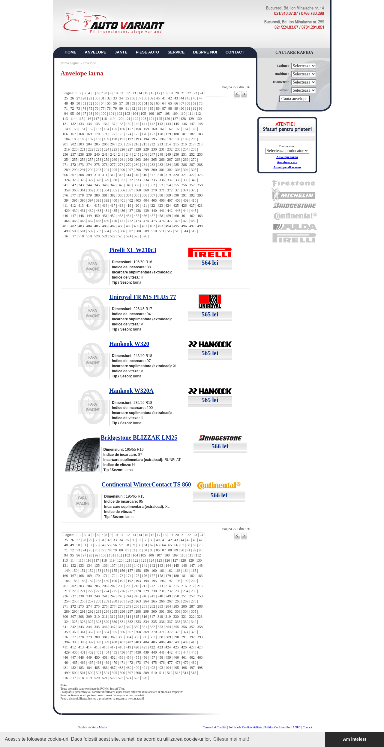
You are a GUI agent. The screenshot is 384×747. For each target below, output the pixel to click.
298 (138, 170)
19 (170, 93)
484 (89, 226)
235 (193, 149)
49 (72, 103)
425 (176, 205)
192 (130, 139)
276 (105, 165)
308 (81, 175)
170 (97, 134)
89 (176, 108)
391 (184, 195)
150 (74, 129)
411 (65, 205)
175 (136, 134)
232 (169, 149)
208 (120, 144)
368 (138, 190)
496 (184, 226)
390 (176, 195)
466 (83, 221)
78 (109, 108)
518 (81, 236)
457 (152, 216)
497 (192, 226)
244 (128, 154)
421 (144, 205)
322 (192, 175)
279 (128, 165)
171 (105, 134)
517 (73, 236)
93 (200, 108)
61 (145, 103)
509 (146, 231)
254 (67, 159)
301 (162, 170)
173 (120, 134)
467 (90, 221)
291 (83, 170)
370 (154, 190)
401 (122, 200)
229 (146, 149)
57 (121, 103)
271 (65, 165)
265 (154, 159)
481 (65, 226)
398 (98, 200)
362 (90, 190)
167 (73, 134)
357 (192, 185)
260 (114, 159)
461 (184, 216)
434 (106, 211)
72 (72, 108)
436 (122, 211)
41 (164, 98)
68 (188, 103)
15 (146, 93)
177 (152, 134)
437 (130, 211)
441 (162, 211)
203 (81, 144)
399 (106, 200)
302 (169, 170)
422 (152, 205)
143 (160, 124)
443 (178, 211)
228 (138, 149)
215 (176, 144)
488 (120, 226)
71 (66, 108)
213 (160, 144)
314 (128, 175)
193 (138, 139)
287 (192, 165)
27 (78, 98)
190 (114, 139)
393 (199, 195)
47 (200, 98)
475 (154, 221)
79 (115, 108)
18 (164, 93)
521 (105, 236)
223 (98, 149)
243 (120, 154)
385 (136, 195)
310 (97, 175)
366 (122, 190)
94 (66, 113)
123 (143, 119)
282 (152, 165)
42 (170, 98)
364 (106, 190)
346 (105, 185)
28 (84, 98)
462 (192, 216)
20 (177, 93)
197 (169, 139)
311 (105, 175)
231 (162, 149)
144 (168, 124)
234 (185, 149)
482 (73, 226)
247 (152, 154)
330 (114, 180)
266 (162, 159)
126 (167, 119)
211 (144, 144)
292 (90, 170)
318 (160, 175)
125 (159, 119)
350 (136, 185)
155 (114, 129)
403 (138, 200)
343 (81, 185)
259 (106, 159)
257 (90, 159)
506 (122, 231)
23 (195, 93)
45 (188, 98)
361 (83, 190)
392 (192, 195)
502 (90, 231)
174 (128, 134)
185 (74, 139)
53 (96, 103)
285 (176, 165)
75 (90, 108)
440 (154, 211)
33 (115, 98)
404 (146, 200)
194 (146, 139)
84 (145, 108)
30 (96, 98)
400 (114, 200)
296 (122, 170)
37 (139, 98)
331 (122, 180)
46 (194, 98)
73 (78, 108)
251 (184, 154)
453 (120, 216)
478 (178, 221)
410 (193, 200)
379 (89, 195)
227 (130, 149)
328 (98, 180)
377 (73, 195)
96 (78, 113)
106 (151, 113)
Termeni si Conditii (214, 727)
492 (152, 226)
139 (128, 124)
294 (106, 170)
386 (144, 195)
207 (113, 144)
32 (109, 98)
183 (199, 134)
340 (193, 180)
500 (74, 231)
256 (83, 159)
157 (130, 129)
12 (128, 93)
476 (162, 221)
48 (66, 103)
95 (72, 113)
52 (90, 103)
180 (176, 134)
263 (138, 159)
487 (113, 226)
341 (65, 185)
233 (178, 149)
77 (102, 108)
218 (199, 144)
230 (154, 149)
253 (199, 154)
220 (74, 149)
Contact (307, 727)
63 (158, 103)
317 (152, 175)
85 (152, 108)
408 (178, 200)
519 (89, 236)
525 (136, 236)
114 (73, 119)
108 (167, 113)
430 (74, 211)
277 (113, 165)
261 (122, 159)
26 (72, 98)
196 (162, 139)
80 (121, 108)
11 (122, 93)
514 (185, 231)
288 (199, 165)
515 (193, 231)
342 (73, 185)
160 (154, 129)
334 (146, 180)
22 (189, 93)
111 (190, 113)
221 (83, 149)
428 (199, 205)
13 (134, 93)
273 (81, 165)
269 (185, 159)
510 (154, 231)
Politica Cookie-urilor (277, 727)
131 (65, 124)
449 (89, 216)
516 (65, 236)
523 (120, 236)
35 (127, 98)
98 (90, 113)
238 (81, 154)
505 (114, 231)
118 (104, 119)
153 (98, 129)
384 (128, 195)
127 (175, 119)
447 (73, 216)
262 (130, 159)
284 (168, 165)
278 (120, 165)
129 (191, 119)
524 (128, 236)
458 (160, 216)
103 (127, 113)
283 (160, 165)
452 (113, 216)
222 (90, 149)
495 (176, 226)
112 (198, 113)
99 (96, 113)
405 (154, 200)
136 (105, 124)
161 (162, 129)
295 (114, 170)
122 (135, 119)
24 (201, 93)
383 (120, 195)
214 (168, 144)
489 (128, 226)
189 (106, 139)
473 (138, 221)
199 (185, 139)
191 (122, 139)
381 (105, 195)
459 (168, 216)
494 (168, 226)
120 (119, 119)
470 (114, 221)
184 (67, 139)
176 (144, 134)
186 (83, 139)
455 (136, 216)
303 (178, 170)
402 (130, 200)
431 (83, 211)
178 (160, 134)
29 (90, 98)
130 (199, 119)
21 (183, 93)
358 (199, 185)
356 (184, 185)
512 (169, 231)
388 (160, 195)
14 (140, 93)
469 (106, 221)
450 (97, 216)
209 (128, 144)
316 (144, 175)
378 (81, 195)
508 (138, 231)
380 (97, 195)
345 (97, 185)
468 (98, 221)
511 (162, 231)
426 (184, 205)
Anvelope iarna (287, 157)
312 (113, 175)
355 (176, 185)
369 (146, 190)
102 (119, 113)
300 (154, 170)
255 (74, 159)
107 (159, 113)
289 (67, 170)
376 (65, 195)
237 (73, 154)
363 (98, 190)
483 (81, 226)
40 (158, 98)
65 (170, 103)
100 (103, 113)
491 (144, 226)
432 (90, 211)
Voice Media (99, 727)
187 (90, 139)
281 (144, 165)
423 (160, 205)
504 (106, 231)
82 (133, 108)
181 (184, 134)
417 (113, 205)
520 (97, 236)
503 (98, 231)
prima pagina (70, 63)
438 (138, 211)
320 (176, 175)
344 (89, 185)
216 (184, 144)
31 (102, 98)
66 (176, 103)
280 (136, 165)
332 (130, 180)
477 (169, 221)
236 (65, 154)
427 (192, 205)
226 (122, 149)
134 (89, 124)
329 (106, 180)
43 (176, 98)
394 (67, 200)
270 (193, 159)
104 (135, 113)
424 (168, 205)
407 (169, 200)
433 (98, 211)
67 (182, 103)
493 (160, 226)
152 (90, 129)
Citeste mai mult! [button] (231, 739)
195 (154, 139)
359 (67, 190)
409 (185, 200)
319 (168, 175)
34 (121, 98)
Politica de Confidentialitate (245, 727)
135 (97, 124)
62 (152, 103)
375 (193, 190)
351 (144, 185)
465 (74, 221)
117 (96, 119)
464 (67, 221)
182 (192, 134)
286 (184, 165)
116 (88, 119)
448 (81, 216)
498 (199, 226)
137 (113, 124)
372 (169, 190)
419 (128, 205)
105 (143, 113)
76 (96, 108)
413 (81, 205)
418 (120, 205)
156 (122, 129)
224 (106, 149)
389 (168, 195)
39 (152, 98)
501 (83, 231)
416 (104, 205)
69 (194, 103)
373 (178, 190)
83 (139, 108)
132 (73, 124)
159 (146, 129)
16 (152, 93)
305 (193, 170)
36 (133, 98)
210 (136, 144)
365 (114, 190)
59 (133, 103)
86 (158, 108)
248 (160, 154)
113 (65, 119)
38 (145, 98)
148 (199, 124)
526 (144, 236)
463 (199, 216)
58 (127, 103)
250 (176, 154)
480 (193, 221)
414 (89, 205)
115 (80, 119)
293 (98, 170)
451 (105, 216)
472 (130, 221)
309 (89, 175)
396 (83, 200)
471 (122, 221)
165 (193, 129)
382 (113, 195)
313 (120, 175)
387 (152, 195)
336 (162, 180)
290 (74, 170)
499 (67, 231)
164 (185, 129)
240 (97, 154)
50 (78, 103)
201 (65, 144)
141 (144, 124)
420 (136, 205)
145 (176, 124)
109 (175, 113)
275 (97, 165)
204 (89, 144)
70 (200, 103)
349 (128, 185)
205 (97, 144)
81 (127, 108)
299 (146, 170)
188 (98, 139)
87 (164, 108)
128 (183, 119)
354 (168, 185)
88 (170, 108)
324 (67, 180)
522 (113, 236)
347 (113, 185)
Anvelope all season (287, 167)
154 (106, 129)
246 (144, 154)
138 (120, 124)
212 (152, 144)
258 (98, 159)
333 (138, 180)
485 (97, 226)
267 (169, 159)
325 (74, 180)
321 (184, 175)
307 (73, 175)
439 (146, 211)
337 (169, 180)
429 (67, 211)
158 (138, 129)
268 (178, 159)
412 (73, 205)
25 (66, 98)
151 (83, 129)
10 (116, 93)
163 (178, 129)
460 (176, 216)
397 (90, 200)
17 (158, 93)
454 (128, 216)
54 (102, 103)
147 (192, 124)
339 (185, 180)
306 (65, 175)
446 (65, 216)
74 (84, 108)
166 (65, 134)
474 (146, 221)
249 (168, 154)
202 (73, 144)
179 (168, 134)
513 (177, 231)
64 (164, 103)
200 (193, 139)
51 (84, 103)
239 (89, 154)
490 (136, 226)
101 (111, 113)
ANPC (296, 727)
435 (114, 211)
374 (185, 190)
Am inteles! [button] (354, 739)
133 (81, 124)
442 (169, 211)
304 (185, 170)
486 (105, 226)
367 (130, 190)
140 (136, 124)
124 (151, 119)
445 (193, 211)
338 (178, 180)
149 (67, 129)
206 (105, 144)
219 (67, 149)
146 (184, 124)
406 (162, 200)
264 (146, 159)
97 (84, 113)
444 (185, 211)
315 (136, 175)
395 (74, 200)
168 (81, 134)
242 (113, 154)
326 (83, 180)
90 (182, 108)
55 (109, 103)
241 (105, 154)
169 (89, 134)
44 (182, 98)
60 (139, 103)
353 (160, 185)
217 (192, 144)
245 (136, 154)
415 (97, 205)
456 (144, 216)
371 (162, 190)
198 (178, 139)
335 (154, 180)
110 (182, 113)
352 (152, 185)
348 (120, 185)
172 (113, 134)
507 (130, 231)
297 (130, 170)
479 (185, 221)
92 (194, 108)
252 (192, 154)
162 (169, 129)
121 (127, 119)
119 (112, 119)
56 (115, 103)
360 (74, 190)
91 (188, 108)
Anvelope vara (287, 162)
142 (152, 124)
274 (89, 165)
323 (199, 175)
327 (90, 180)
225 (114, 149)
